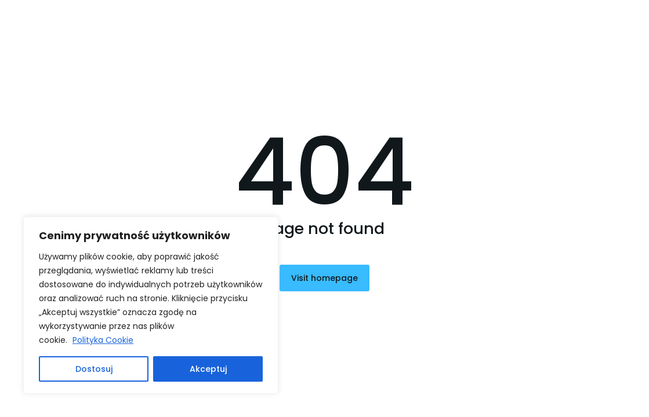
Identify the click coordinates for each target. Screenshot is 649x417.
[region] (150, 305)
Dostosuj (94, 369)
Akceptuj (208, 369)
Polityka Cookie (102, 340)
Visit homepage (324, 278)
